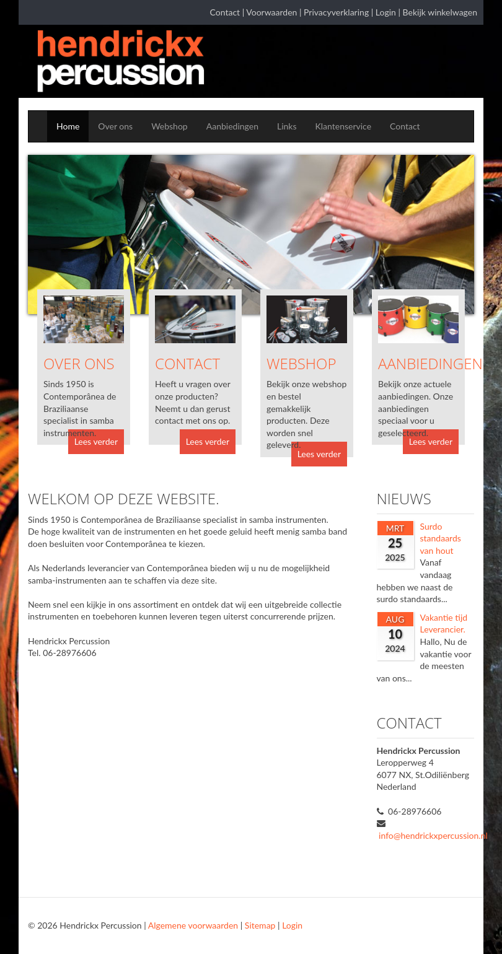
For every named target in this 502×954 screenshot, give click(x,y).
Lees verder (96, 441)
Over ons (115, 126)
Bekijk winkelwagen (440, 12)
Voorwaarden (271, 12)
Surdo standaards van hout (440, 538)
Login (386, 12)
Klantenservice (343, 126)
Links (287, 126)
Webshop (169, 126)
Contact (225, 12)
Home (67, 126)
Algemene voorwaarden (193, 925)
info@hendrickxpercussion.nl (433, 835)
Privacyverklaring (336, 12)
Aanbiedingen (232, 126)
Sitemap (260, 925)
